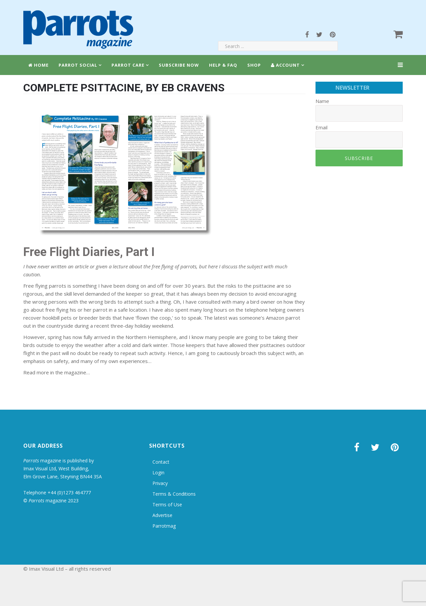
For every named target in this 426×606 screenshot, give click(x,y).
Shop (254, 65)
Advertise (162, 515)
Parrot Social (78, 65)
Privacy (160, 483)
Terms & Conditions (174, 494)
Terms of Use (167, 504)
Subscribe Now (179, 65)
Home (38, 65)
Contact (160, 462)
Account (285, 65)
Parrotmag (164, 526)
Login (158, 472)
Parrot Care (127, 65)
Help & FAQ (223, 65)
